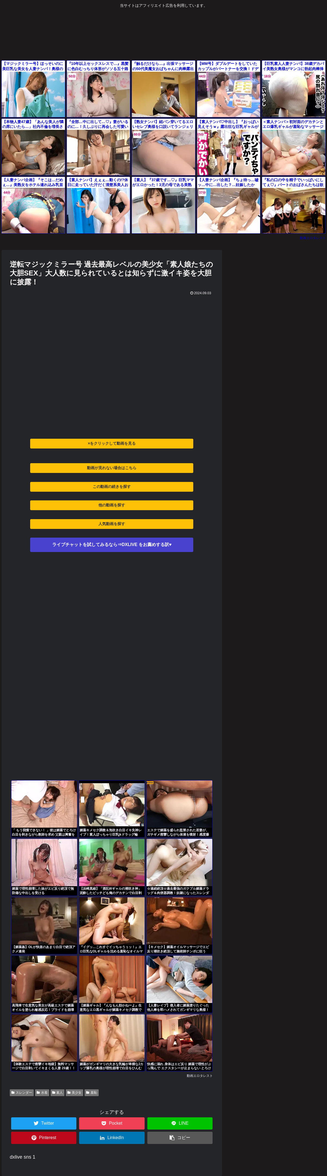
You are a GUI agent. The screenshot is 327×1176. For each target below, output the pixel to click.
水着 (42, 1093)
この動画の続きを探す (112, 486)
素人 (57, 1093)
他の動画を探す (111, 505)
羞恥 (91, 1093)
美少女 (74, 1093)
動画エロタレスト (313, 238)
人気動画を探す (111, 524)
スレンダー (21, 1093)
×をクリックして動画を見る (112, 443)
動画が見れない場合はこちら (111, 468)
